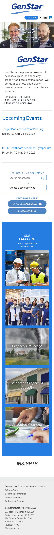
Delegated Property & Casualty (27, 385)
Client (31, 18)
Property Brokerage (27, 346)
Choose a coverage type (22, 187)
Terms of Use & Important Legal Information (25, 486)
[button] (4, 35)
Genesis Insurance (13, 497)
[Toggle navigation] (50, 6)
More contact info (13, 528)
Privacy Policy (11, 490)
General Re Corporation (15, 493)
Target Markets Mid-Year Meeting (22, 129)
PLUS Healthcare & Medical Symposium (26, 148)
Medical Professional (27, 306)
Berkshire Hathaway (14, 501)
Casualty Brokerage (27, 267)
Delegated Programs (27, 424)
